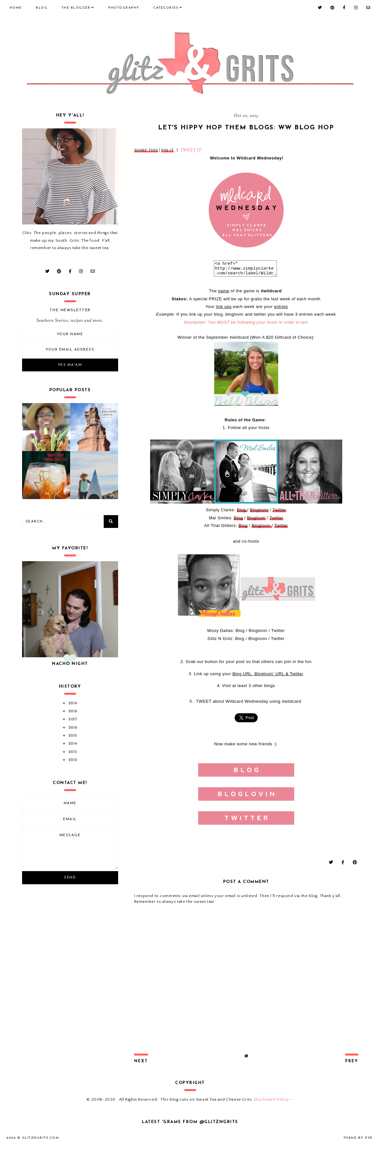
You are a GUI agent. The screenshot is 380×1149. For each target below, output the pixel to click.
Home (16, 8)
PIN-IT (167, 150)
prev (351, 1064)
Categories (165, 8)
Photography (123, 8)
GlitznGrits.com (40, 1141)
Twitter (279, 512)
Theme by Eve (358, 1141)
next (141, 1064)
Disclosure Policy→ (274, 1102)
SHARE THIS (146, 150)
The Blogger (76, 8)
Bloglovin (259, 512)
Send (70, 877)
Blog (41, 8)
